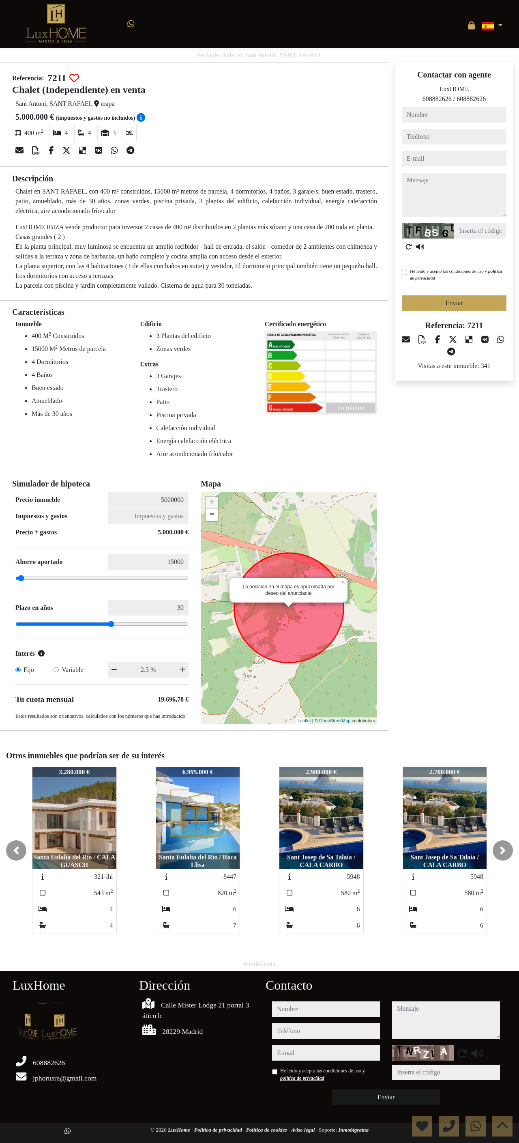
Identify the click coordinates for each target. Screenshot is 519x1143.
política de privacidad (302, 1078)
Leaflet (304, 720)
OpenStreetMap (335, 720)
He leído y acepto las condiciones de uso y (456, 274)
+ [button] (211, 503)
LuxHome (179, 1130)
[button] (16, 850)
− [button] (211, 515)
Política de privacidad (218, 1130)
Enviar (454, 302)
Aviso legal (303, 1130)
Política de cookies (267, 1130)
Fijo (29, 669)
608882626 (437, 98)
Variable (72, 669)
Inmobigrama (353, 1130)
